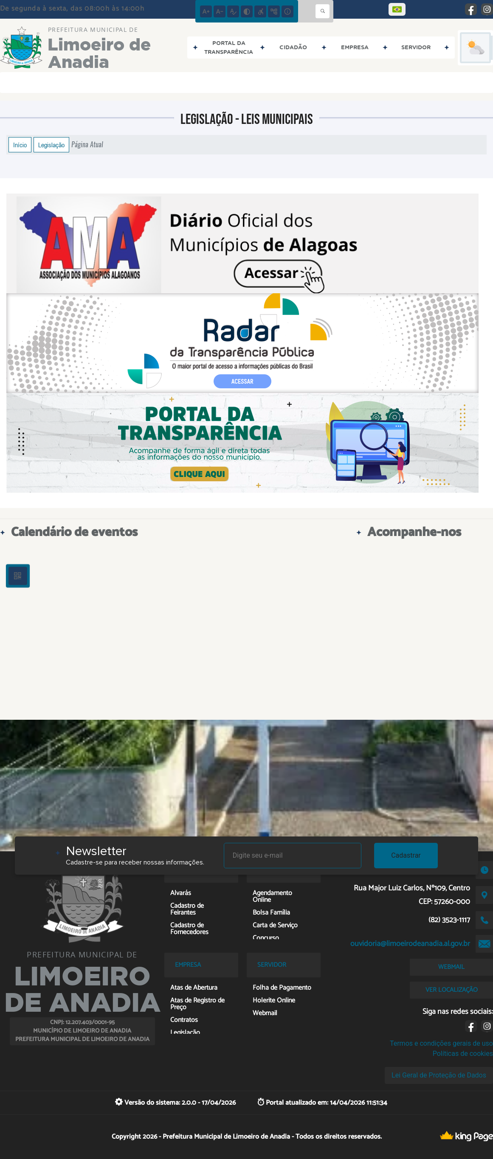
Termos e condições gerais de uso (441, 1043)
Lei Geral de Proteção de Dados (439, 1075)
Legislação (51, 144)
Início (20, 144)
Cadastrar (406, 855)
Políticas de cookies (463, 1054)
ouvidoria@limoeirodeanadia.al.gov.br (410, 943)
